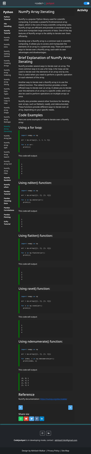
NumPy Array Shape (7, 110)
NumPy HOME (7, 38)
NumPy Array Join (7, 137)
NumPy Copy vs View (7, 100)
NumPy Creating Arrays (7, 63)
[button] (20, 407)
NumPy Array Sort (8, 162)
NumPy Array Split (7, 145)
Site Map (65, 450)
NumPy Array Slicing (7, 82)
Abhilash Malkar (38, 450)
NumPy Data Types (7, 91)
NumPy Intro (7, 45)
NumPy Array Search (7, 154)
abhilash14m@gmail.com (66, 440)
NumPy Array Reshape (7, 119)
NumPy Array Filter (7, 170)
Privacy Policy (53, 450)
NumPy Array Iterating (8, 128)
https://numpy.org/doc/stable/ (53, 399)
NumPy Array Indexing (7, 72)
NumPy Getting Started (7, 53)
